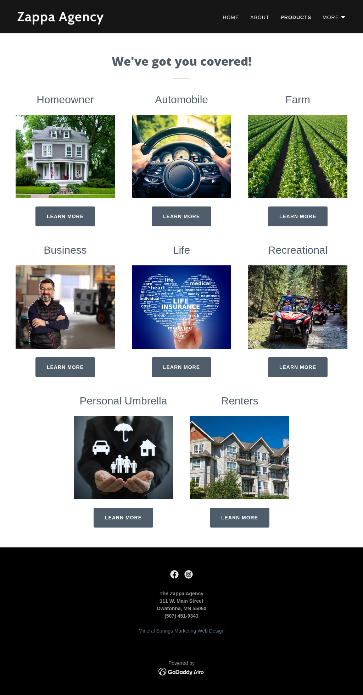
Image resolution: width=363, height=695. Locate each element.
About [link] (259, 17)
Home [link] (231, 17)
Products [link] (296, 17)
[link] (96, 19)
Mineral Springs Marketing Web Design (182, 631)
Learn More (297, 216)
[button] (334, 17)
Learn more (65, 216)
